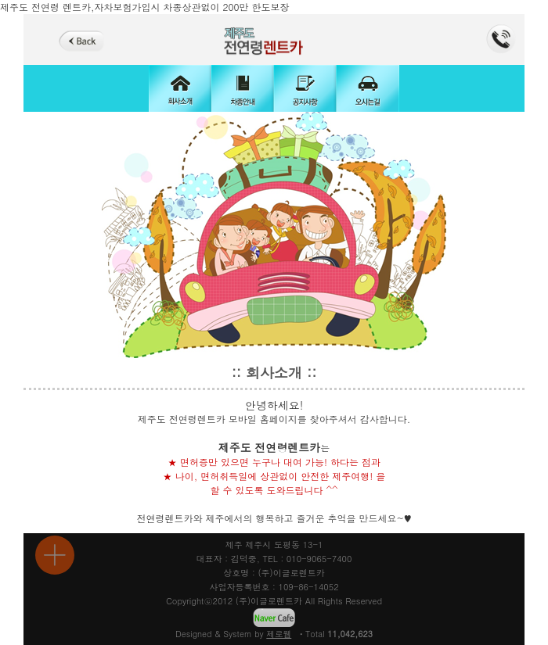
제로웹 (278, 634)
